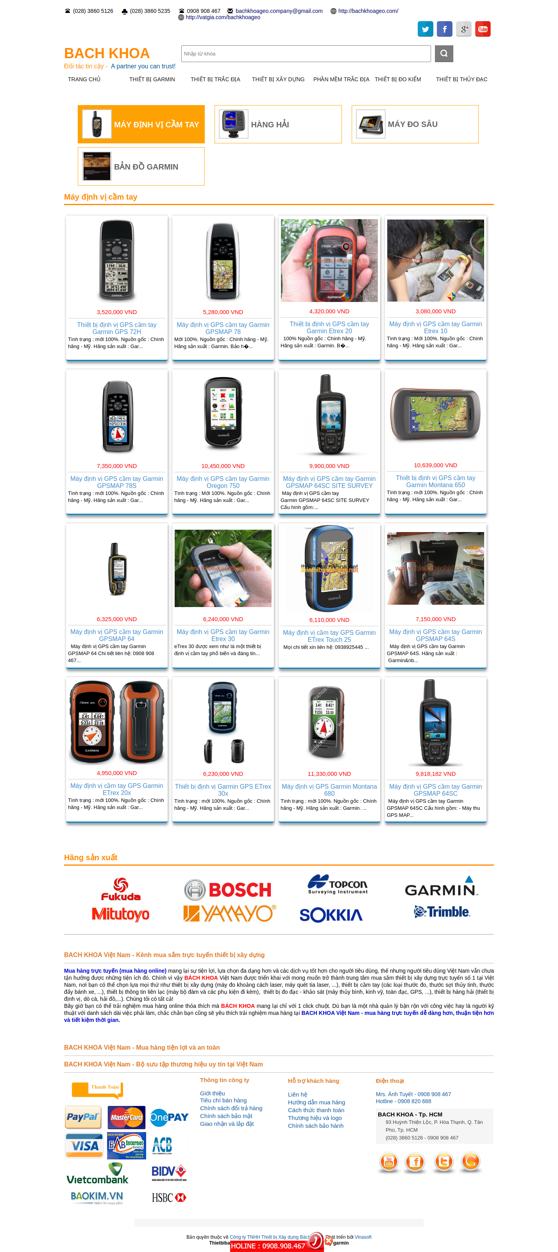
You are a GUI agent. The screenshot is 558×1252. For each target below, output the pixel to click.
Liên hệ (297, 1094)
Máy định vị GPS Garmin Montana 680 (329, 790)
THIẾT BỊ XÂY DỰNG (278, 79)
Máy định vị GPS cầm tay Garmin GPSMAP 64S (435, 635)
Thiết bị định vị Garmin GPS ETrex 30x (223, 790)
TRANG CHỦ (84, 79)
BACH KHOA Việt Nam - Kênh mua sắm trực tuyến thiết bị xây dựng (164, 955)
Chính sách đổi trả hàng (231, 1108)
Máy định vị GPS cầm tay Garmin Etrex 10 (435, 327)
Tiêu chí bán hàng (223, 1100)
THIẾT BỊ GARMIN (152, 79)
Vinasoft (363, 1237)
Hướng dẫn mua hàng (316, 1102)
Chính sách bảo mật (226, 1116)
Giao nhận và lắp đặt (227, 1123)
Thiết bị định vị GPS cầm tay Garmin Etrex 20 (329, 327)
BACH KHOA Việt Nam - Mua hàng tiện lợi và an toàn (142, 1047)
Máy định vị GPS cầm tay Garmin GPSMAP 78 (223, 328)
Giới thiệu (212, 1093)
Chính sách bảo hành (315, 1125)
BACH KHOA (107, 53)
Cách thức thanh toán (316, 1110)
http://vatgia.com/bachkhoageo (223, 17)
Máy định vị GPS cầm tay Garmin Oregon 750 (223, 482)
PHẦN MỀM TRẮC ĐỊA (341, 79)
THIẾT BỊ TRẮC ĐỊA (215, 79)
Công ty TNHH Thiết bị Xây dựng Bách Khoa (276, 1237)
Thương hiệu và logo (315, 1117)
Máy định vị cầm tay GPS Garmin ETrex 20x (116, 789)
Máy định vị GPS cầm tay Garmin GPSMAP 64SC (435, 790)
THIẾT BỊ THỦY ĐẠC (462, 79)
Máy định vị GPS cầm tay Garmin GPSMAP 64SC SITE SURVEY (329, 482)
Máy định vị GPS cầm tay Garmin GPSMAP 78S (116, 482)
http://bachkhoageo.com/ (368, 11)
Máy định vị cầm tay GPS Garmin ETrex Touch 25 (329, 636)
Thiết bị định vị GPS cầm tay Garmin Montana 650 (435, 481)
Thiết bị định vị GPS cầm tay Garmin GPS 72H (116, 328)
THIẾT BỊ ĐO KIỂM (398, 79)
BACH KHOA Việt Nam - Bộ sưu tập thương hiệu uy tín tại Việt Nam (163, 1064)
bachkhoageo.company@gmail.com (279, 11)
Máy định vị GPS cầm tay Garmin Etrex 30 (223, 635)
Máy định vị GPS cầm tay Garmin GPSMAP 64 (116, 635)
